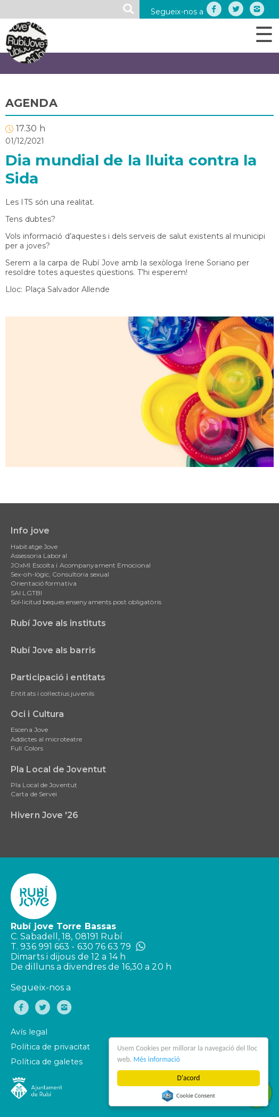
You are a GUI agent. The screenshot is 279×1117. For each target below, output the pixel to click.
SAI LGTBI (26, 593)
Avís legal (29, 1032)
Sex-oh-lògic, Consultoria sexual (60, 574)
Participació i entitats (58, 677)
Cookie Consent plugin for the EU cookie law (188, 1096)
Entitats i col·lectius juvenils (52, 693)
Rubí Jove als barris (53, 650)
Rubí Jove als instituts (58, 623)
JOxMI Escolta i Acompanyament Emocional (81, 565)
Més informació (157, 1059)
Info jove (30, 531)
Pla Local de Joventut (58, 769)
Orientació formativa (44, 583)
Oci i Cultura (37, 714)
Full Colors (27, 748)
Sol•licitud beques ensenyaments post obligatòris (86, 602)
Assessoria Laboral (39, 556)
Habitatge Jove (34, 547)
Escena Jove (29, 729)
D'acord (188, 1077)
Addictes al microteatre (46, 739)
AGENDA (31, 103)
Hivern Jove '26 (45, 815)
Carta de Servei (34, 794)
